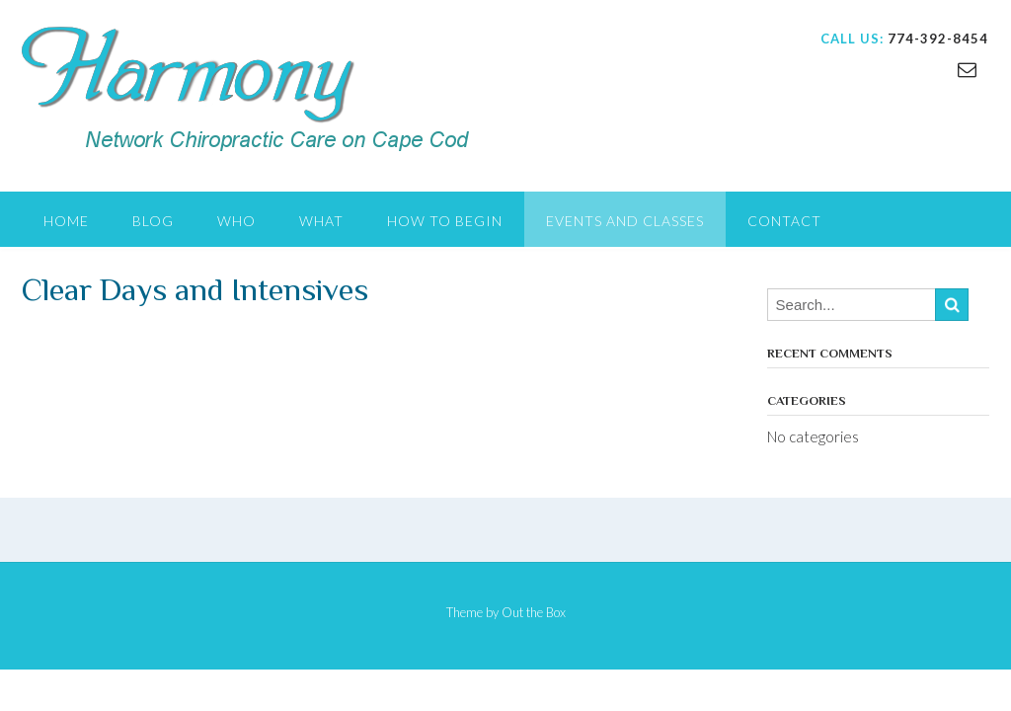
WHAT (321, 220)
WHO (236, 220)
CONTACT (784, 220)
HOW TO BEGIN (445, 220)
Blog (153, 220)
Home (66, 220)
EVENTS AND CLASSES (625, 220)
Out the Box (534, 612)
